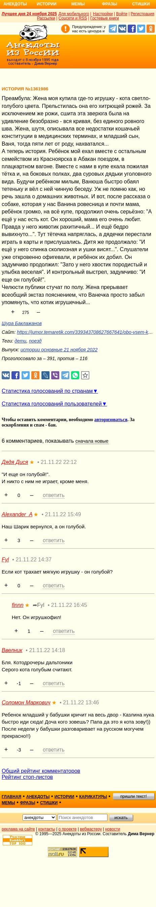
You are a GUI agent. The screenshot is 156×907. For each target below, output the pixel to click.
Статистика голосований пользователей (52, 404)
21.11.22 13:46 (81, 702)
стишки (49, 802)
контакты (46, 829)
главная (11, 796)
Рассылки (46, 18)
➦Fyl (38, 605)
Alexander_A (17, 514)
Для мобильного (74, 13)
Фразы (109, 4)
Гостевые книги (104, 18)
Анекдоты (15, 4)
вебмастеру (91, 829)
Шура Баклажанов (22, 323)
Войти (121, 13)
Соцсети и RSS (73, 18)
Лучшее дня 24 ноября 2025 (29, 13)
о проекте (68, 829)
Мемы (78, 4)
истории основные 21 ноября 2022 (59, 349)
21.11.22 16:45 (69, 605)
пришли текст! (133, 796)
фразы (27, 802)
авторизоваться (110, 419)
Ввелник (12, 650)
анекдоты (38, 796)
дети (20, 341)
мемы (8, 802)
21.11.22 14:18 (47, 650)
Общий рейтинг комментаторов (41, 771)
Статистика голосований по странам (47, 391)
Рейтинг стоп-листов (27, 777)
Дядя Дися (15, 462)
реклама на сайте (18, 829)
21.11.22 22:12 (59, 462)
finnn (18, 605)
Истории (47, 4)
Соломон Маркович (26, 702)
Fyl (5, 559)
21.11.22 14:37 (33, 559)
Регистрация (142, 13)
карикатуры (93, 796)
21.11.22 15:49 (63, 514)
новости (112, 829)
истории (64, 796)
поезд (35, 341)
